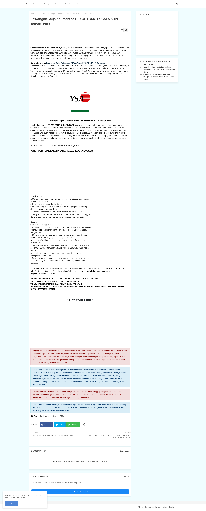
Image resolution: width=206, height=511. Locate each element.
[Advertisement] (78, 40)
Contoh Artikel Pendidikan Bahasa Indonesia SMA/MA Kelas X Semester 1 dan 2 (159, 69)
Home (27, 4)
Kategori (47, 4)
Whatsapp (74, 425)
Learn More (20, 498)
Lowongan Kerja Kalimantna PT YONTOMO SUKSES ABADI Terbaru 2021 (77, 63)
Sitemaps (81, 4)
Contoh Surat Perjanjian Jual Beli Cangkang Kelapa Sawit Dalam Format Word (158, 76)
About (140, 507)
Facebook (48, 425)
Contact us (149, 507)
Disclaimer (173, 507)
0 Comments (123, 476)
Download (69, 4)
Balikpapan (45, 416)
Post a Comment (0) (80, 492)
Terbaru (36, 4)
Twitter (61, 425)
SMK (38, 14)
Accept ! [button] (11, 503)
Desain (57, 4)
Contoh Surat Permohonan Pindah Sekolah (157, 63)
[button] (177, 4)
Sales (55, 416)
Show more (124, 451)
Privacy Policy (161, 507)
